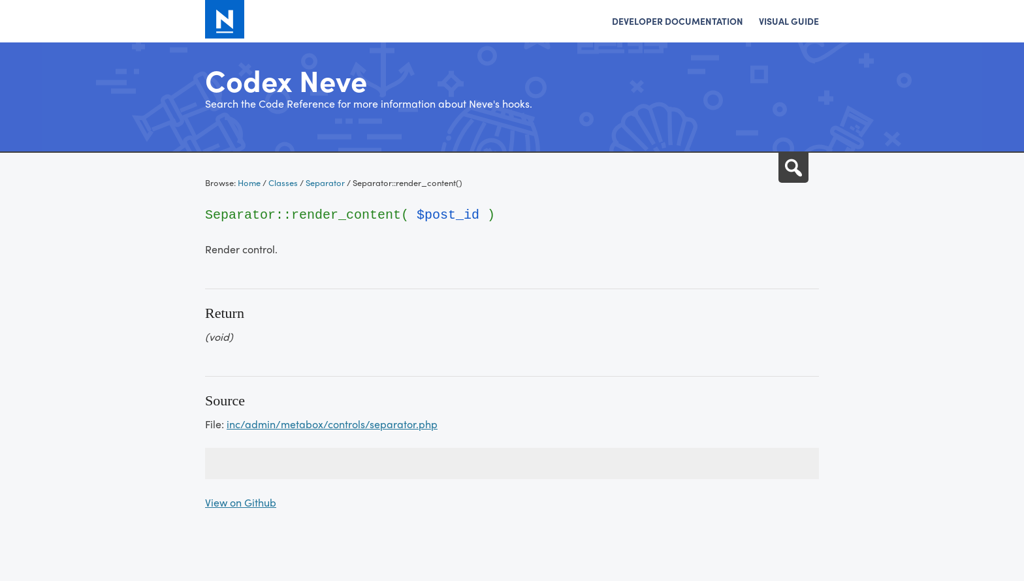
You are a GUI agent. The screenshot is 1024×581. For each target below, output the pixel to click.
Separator (325, 182)
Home (249, 182)
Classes (283, 182)
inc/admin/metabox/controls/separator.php (332, 424)
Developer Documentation (677, 20)
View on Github (240, 502)
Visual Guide (789, 20)
